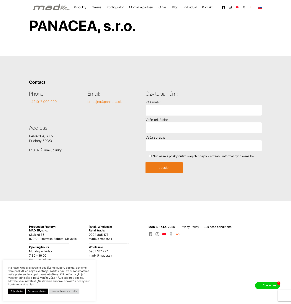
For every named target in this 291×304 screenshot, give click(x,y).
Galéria (96, 7)
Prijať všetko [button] (16, 291)
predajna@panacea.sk (104, 102)
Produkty (80, 7)
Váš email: (153, 102)
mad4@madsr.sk (100, 255)
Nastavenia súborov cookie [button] (64, 291)
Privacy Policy (189, 227)
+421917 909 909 (43, 102)
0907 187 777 (98, 251)
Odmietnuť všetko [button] (36, 291)
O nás (162, 7)
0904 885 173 (98, 234)
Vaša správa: (155, 138)
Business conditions (218, 227)
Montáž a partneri (141, 7)
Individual (190, 7)
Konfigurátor (115, 7)
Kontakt (207, 7)
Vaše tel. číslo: (157, 120)
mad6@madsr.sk (100, 239)
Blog (175, 7)
